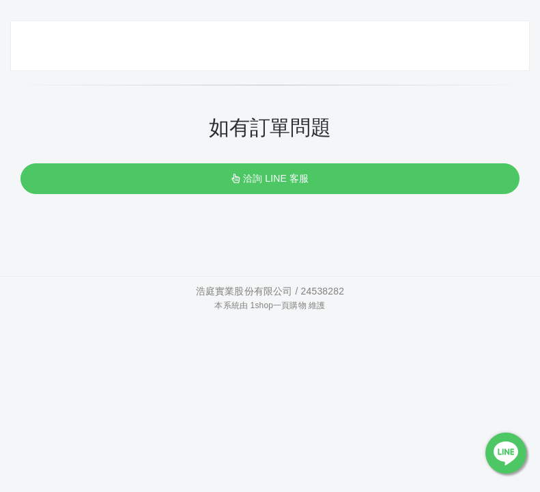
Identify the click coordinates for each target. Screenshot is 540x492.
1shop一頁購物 (279, 305)
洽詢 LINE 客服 (270, 178)
